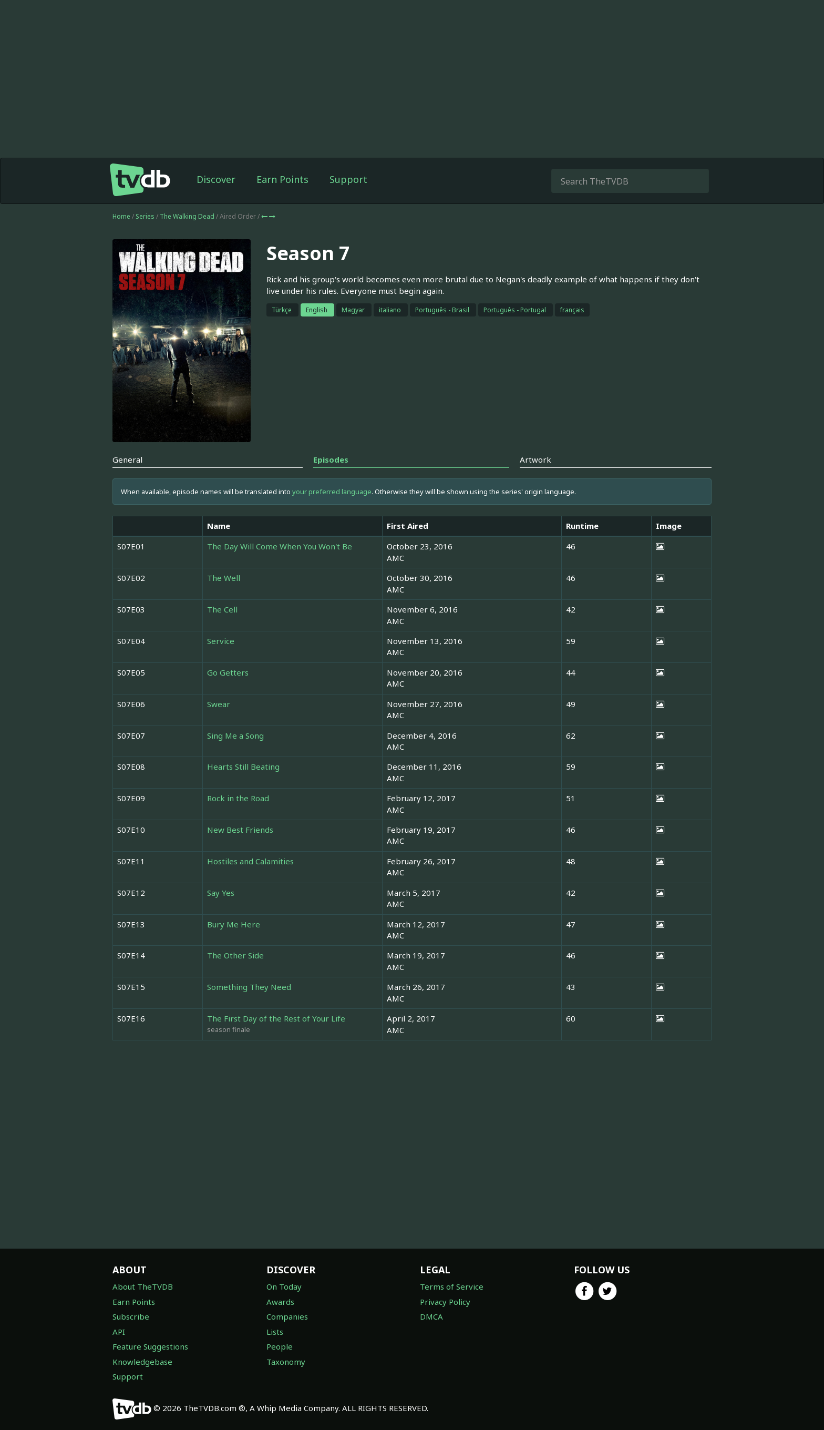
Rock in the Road (238, 798)
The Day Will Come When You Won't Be (279, 546)
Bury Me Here (233, 924)
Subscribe (130, 1316)
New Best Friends (240, 829)
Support (348, 179)
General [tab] (127, 459)
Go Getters (228, 672)
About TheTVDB (142, 1286)
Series (145, 216)
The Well (223, 578)
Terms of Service (451, 1286)
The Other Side (235, 955)
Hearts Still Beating (243, 766)
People (279, 1346)
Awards (280, 1301)
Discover (216, 179)
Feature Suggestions (150, 1346)
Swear (218, 704)
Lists (274, 1331)
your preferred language (332, 491)
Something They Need (249, 987)
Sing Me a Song (235, 735)
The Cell (222, 609)
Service (220, 641)
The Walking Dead (188, 216)
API (118, 1331)
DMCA (431, 1316)
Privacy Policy (445, 1301)
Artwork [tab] (535, 459)
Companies (287, 1316)
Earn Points (282, 179)
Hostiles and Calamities (250, 861)
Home (121, 216)
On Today (284, 1286)
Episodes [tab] (330, 459)
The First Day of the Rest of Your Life (276, 1018)
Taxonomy (285, 1361)
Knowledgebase (142, 1361)
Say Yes (220, 892)
